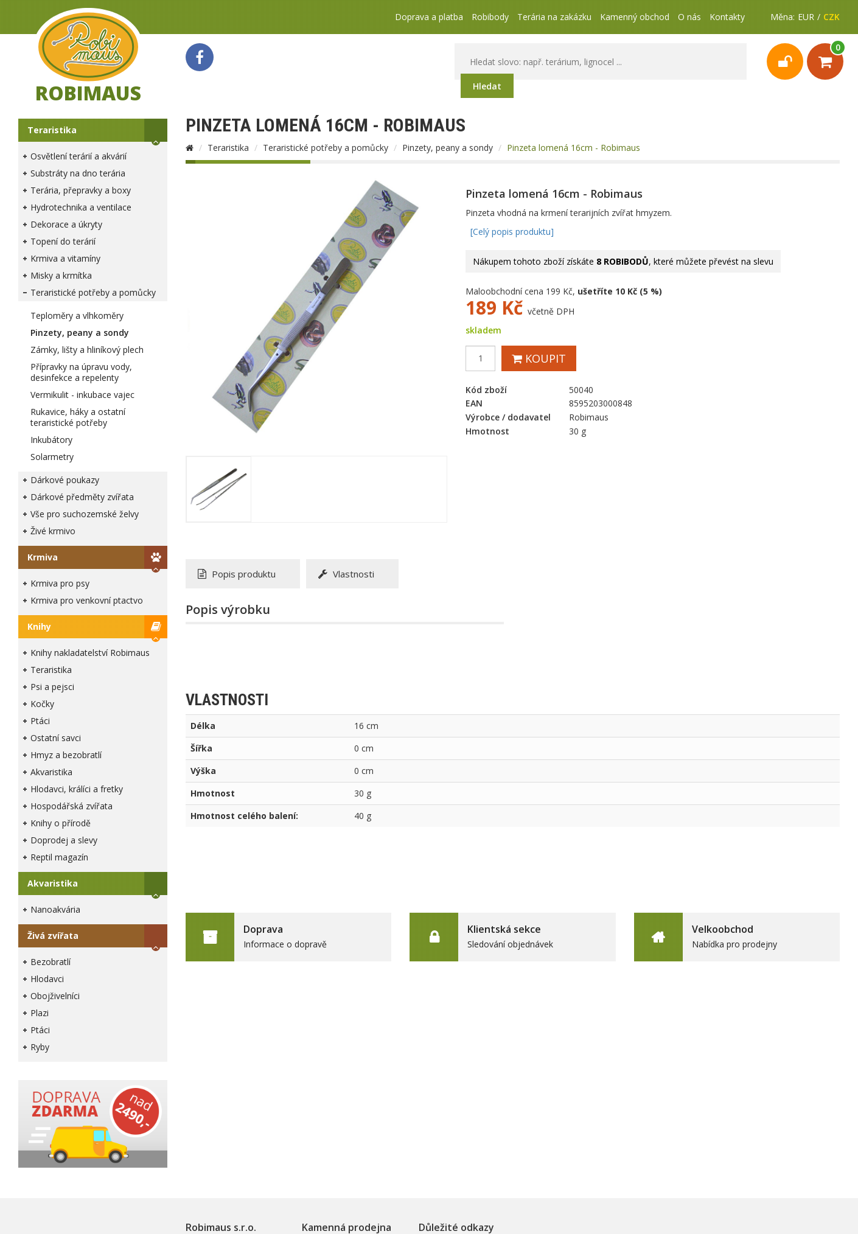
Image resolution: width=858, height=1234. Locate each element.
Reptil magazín (59, 857)
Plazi (39, 1013)
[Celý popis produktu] (512, 231)
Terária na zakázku (554, 17)
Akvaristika (51, 772)
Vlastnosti (346, 574)
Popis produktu (237, 574)
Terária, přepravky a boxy (80, 190)
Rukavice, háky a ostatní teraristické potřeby (77, 417)
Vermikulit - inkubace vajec (82, 394)
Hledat (487, 86)
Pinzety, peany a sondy (79, 332)
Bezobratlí (50, 961)
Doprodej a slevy (63, 840)
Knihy (39, 626)
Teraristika (52, 130)
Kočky (42, 703)
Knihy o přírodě (60, 823)
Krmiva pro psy (59, 583)
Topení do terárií (63, 241)
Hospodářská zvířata (71, 806)
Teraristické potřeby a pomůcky (93, 292)
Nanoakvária (55, 909)
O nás (689, 17)
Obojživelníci (55, 996)
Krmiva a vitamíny (65, 258)
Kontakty (727, 17)
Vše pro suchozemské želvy (84, 514)
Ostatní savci (55, 738)
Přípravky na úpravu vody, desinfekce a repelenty (81, 372)
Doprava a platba (429, 17)
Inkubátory (51, 439)
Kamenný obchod (634, 17)
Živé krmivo (52, 531)
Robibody (490, 17)
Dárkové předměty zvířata (82, 497)
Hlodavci (47, 979)
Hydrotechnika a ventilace (80, 207)
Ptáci (40, 721)
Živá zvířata (52, 935)
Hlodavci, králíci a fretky (76, 789)
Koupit (539, 358)
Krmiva (42, 557)
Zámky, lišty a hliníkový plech (87, 349)
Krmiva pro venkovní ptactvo (86, 600)
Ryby (39, 1047)
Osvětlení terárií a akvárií (78, 156)
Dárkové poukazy (64, 480)
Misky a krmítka (61, 275)
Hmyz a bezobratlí (66, 755)
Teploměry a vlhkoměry (77, 315)
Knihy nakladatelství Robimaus (90, 652)
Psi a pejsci (52, 686)
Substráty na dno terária (77, 173)
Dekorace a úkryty (66, 224)
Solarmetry (52, 456)
